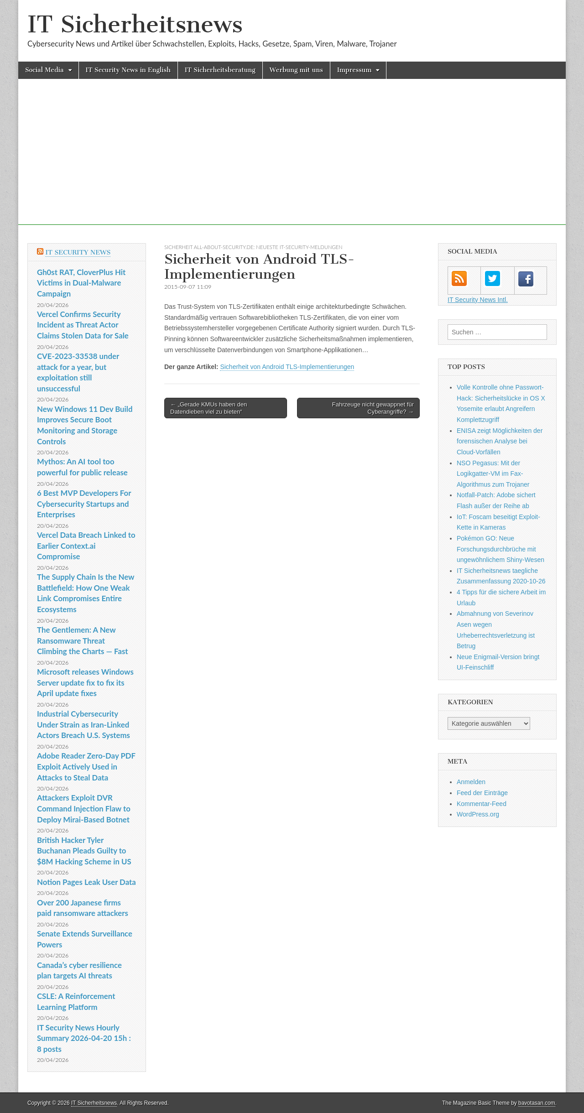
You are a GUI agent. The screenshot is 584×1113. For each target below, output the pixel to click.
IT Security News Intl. (478, 299)
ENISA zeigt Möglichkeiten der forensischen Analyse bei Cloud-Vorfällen (499, 441)
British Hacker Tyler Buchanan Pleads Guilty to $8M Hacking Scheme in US (84, 850)
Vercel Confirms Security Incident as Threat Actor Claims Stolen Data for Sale (83, 324)
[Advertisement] (292, 161)
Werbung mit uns (296, 70)
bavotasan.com (536, 1103)
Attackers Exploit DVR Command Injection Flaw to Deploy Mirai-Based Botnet (83, 808)
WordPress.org (478, 814)
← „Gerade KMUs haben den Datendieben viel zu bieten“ (208, 408)
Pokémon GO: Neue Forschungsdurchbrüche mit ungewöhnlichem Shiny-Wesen (500, 549)
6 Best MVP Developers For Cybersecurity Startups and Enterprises (84, 503)
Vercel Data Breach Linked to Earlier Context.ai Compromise (86, 545)
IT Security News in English (128, 70)
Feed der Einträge (482, 792)
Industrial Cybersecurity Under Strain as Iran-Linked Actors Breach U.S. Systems (83, 724)
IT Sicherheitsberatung (220, 70)
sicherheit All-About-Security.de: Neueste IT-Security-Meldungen (253, 247)
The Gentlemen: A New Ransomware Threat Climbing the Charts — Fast (82, 640)
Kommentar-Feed (481, 803)
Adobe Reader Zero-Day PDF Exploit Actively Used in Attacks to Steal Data (86, 766)
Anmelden (471, 781)
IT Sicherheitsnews (135, 24)
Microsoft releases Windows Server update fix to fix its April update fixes (85, 682)
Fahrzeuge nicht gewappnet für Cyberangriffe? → (373, 408)
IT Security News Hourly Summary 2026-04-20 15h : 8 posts (84, 1038)
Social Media (44, 70)
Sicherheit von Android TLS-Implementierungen (287, 366)
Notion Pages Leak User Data (86, 882)
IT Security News (77, 252)
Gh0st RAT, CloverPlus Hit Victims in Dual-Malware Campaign (81, 282)
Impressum (354, 70)
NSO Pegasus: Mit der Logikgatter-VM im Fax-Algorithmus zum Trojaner (493, 473)
